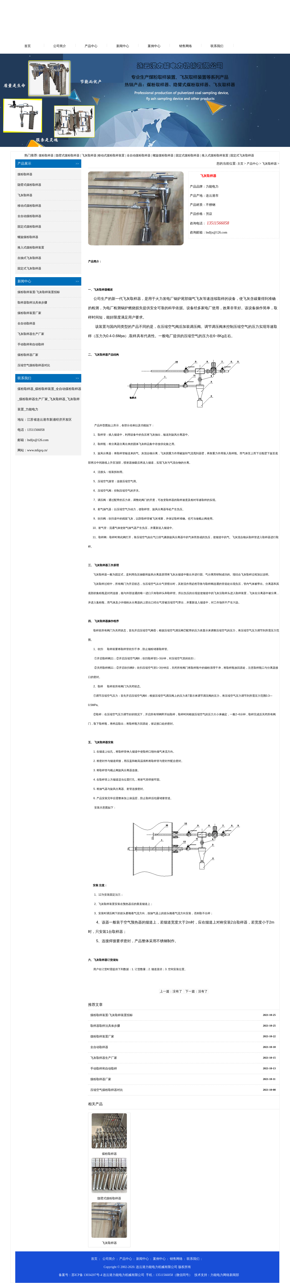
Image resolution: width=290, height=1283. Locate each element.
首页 (27, 46)
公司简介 (59, 46)
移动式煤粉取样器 (29, 205)
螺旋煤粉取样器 (163, 155)
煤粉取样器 (46, 155)
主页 (240, 163)
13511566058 (217, 223)
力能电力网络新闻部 (224, 1275)
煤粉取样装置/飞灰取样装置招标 (39, 292)
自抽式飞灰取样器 (29, 258)
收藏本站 (262, 4)
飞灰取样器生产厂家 (31, 334)
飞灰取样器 (89, 155)
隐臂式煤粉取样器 (67, 155)
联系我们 (217, 46)
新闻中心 (122, 46)
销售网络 (185, 46)
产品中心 (91, 46)
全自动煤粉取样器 (138, 155)
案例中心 (154, 46)
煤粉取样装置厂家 (29, 313)
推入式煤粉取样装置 (215, 155)
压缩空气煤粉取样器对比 (34, 365)
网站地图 (276, 4)
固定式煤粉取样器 (187, 155)
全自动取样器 (26, 323)
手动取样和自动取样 (31, 344)
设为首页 (248, 4)
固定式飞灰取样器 (242, 155)
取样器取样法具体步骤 (32, 302)
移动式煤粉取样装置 (111, 155)
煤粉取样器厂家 (28, 355)
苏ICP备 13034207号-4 (86, 1275)
